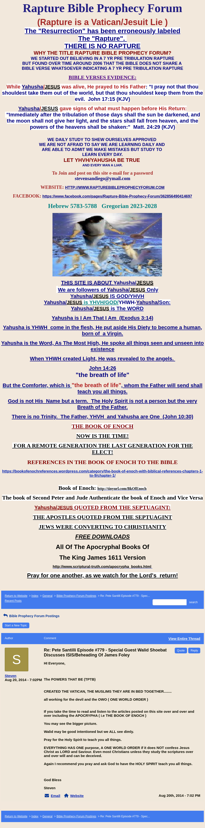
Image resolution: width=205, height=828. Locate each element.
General (47, 596)
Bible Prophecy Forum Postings (76, 596)
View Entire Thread (184, 639)
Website (77, 796)
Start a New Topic (16, 625)
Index (34, 596)
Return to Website (16, 596)
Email (55, 796)
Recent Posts (13, 600)
